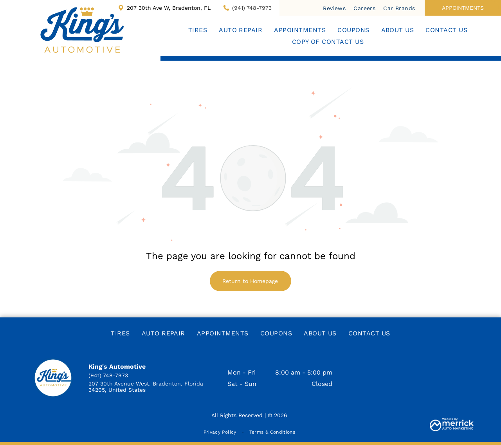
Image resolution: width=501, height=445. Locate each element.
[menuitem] (334, 8)
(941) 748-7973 (252, 8)
